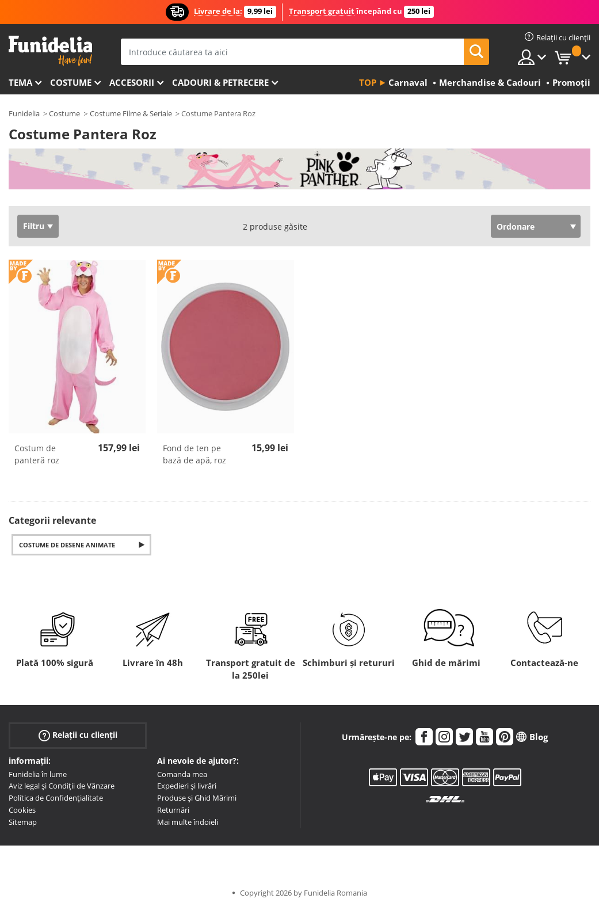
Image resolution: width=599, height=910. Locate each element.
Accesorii (131, 82)
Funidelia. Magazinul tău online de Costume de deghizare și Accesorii (50, 51)
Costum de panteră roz (36, 454)
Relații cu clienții (78, 735)
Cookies (22, 810)
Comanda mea (182, 774)
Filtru (33, 225)
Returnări (173, 810)
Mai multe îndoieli (187, 822)
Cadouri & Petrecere (220, 82)
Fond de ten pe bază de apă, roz (194, 454)
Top (367, 82)
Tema (20, 82)
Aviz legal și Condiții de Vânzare (62, 785)
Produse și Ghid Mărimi (196, 798)
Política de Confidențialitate (56, 798)
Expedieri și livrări (186, 785)
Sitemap (23, 822)
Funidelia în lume (38, 774)
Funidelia (24, 113)
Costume (70, 82)
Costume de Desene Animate (67, 544)
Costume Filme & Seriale (131, 113)
